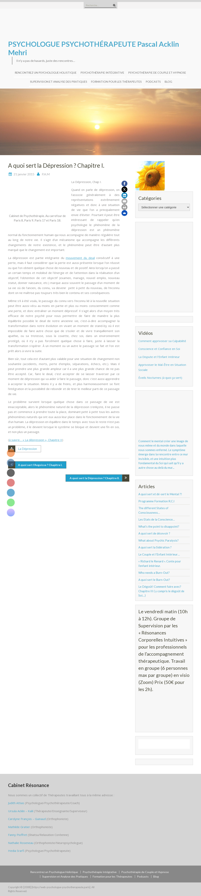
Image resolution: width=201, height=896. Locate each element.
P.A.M (46, 174)
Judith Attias (16, 803)
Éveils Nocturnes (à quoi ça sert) (160, 378)
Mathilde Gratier (19, 827)
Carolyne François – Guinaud (27, 819)
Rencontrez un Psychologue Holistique (46, 72)
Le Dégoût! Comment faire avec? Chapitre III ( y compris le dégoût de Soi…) (161, 591)
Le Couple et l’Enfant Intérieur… (159, 554)
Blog (168, 81)
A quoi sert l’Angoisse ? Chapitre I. (40, 465)
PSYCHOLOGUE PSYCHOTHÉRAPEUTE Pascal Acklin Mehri (93, 48)
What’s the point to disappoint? (158, 526)
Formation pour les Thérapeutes (116, 81)
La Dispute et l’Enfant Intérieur (159, 357)
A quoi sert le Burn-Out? (154, 579)
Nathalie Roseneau (20, 843)
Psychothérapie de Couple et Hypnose (157, 72)
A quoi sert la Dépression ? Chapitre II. (94, 478)
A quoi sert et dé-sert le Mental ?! (160, 494)
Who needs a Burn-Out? (154, 572)
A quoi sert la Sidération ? (155, 547)
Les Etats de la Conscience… (156, 519)
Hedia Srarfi (16, 851)
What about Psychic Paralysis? (158, 540)
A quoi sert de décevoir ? (154, 533)
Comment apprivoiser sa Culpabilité (162, 341)
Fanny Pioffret (17, 835)
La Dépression (27, 448)
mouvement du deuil (80, 258)
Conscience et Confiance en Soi (159, 349)
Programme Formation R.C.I (156, 501)
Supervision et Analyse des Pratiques (58, 81)
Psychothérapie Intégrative (102, 72)
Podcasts (153, 81)
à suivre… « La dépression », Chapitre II (35, 440)
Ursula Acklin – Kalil (20, 811)
